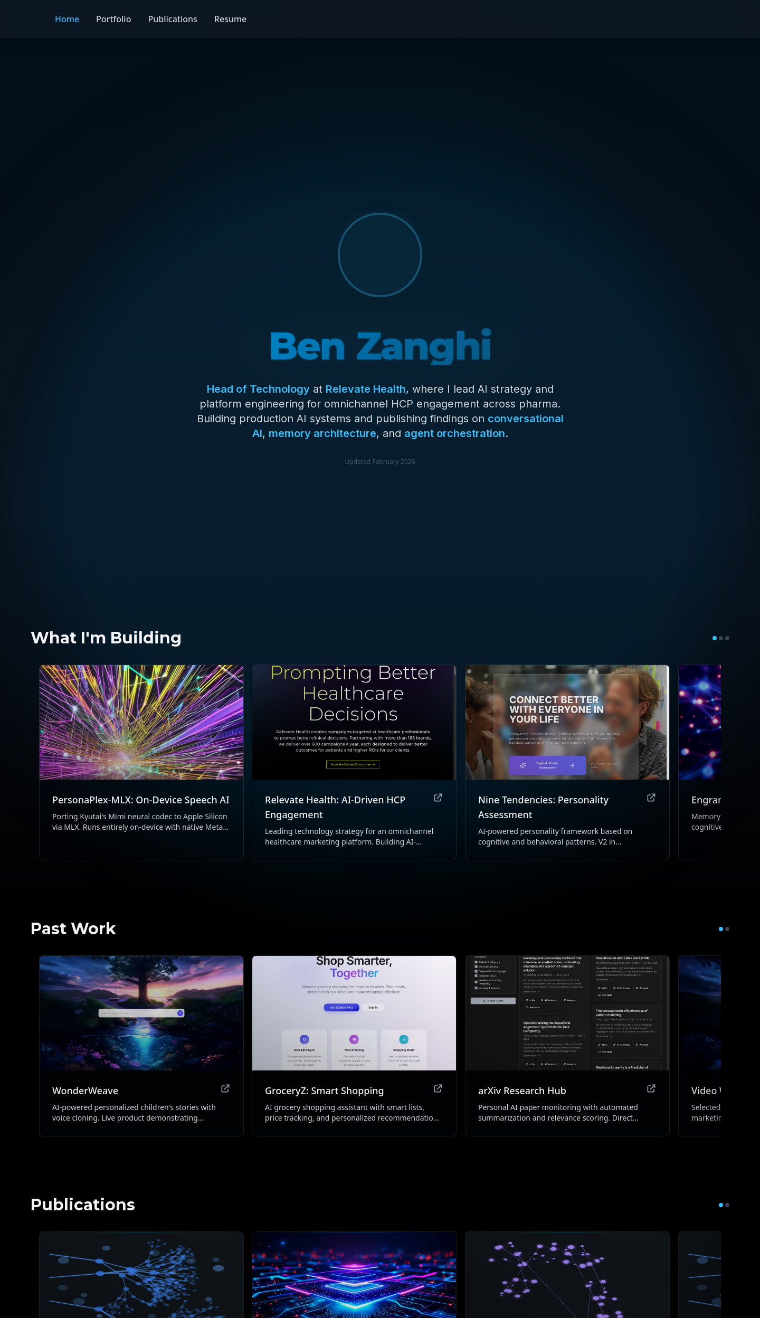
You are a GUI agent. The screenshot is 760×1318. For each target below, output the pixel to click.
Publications (172, 19)
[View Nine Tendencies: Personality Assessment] (567, 762)
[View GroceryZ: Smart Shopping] (354, 1045)
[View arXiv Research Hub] (567, 1045)
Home (67, 19)
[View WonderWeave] (141, 1045)
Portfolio (113, 19)
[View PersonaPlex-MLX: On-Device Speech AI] (141, 762)
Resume (230, 19)
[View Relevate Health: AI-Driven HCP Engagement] (354, 762)
